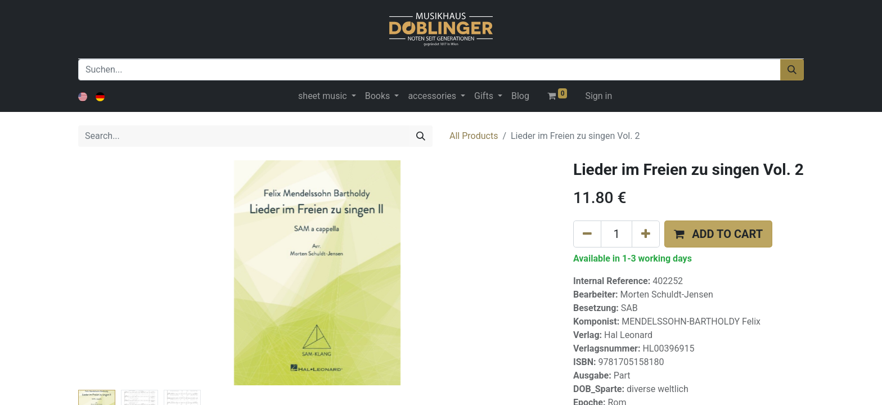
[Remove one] (587, 234)
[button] (718, 234)
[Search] (421, 136)
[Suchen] (792, 69)
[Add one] (646, 234)
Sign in (598, 96)
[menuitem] (520, 96)
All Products (473, 135)
